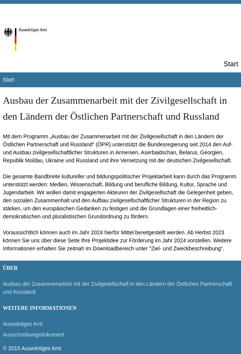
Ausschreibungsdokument (33, 335)
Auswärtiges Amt (23, 324)
